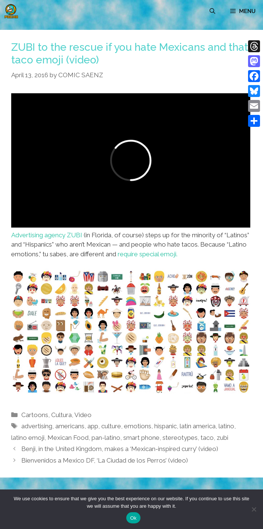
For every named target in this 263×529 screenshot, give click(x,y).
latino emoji (27, 437)
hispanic (165, 426)
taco (207, 437)
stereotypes (180, 437)
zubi (222, 437)
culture (111, 426)
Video (83, 415)
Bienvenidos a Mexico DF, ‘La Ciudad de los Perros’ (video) (104, 460)
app (92, 426)
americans (69, 426)
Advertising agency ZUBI (46, 235)
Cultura (61, 415)
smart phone (141, 437)
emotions (137, 426)
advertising (36, 426)
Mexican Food (68, 437)
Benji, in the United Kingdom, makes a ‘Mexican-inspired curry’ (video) (119, 449)
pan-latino (106, 437)
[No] (253, 509)
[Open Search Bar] (212, 11)
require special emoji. (147, 254)
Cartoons (34, 415)
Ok (133, 518)
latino (226, 426)
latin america (198, 426)
